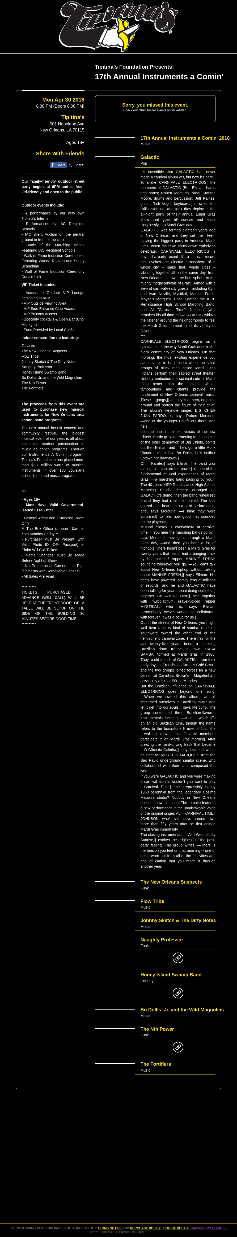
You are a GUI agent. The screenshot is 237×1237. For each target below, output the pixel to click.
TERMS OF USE (110, 1228)
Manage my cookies (209, 1228)
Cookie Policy (176, 1228)
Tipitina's (72, 138)
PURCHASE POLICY (146, 1228)
